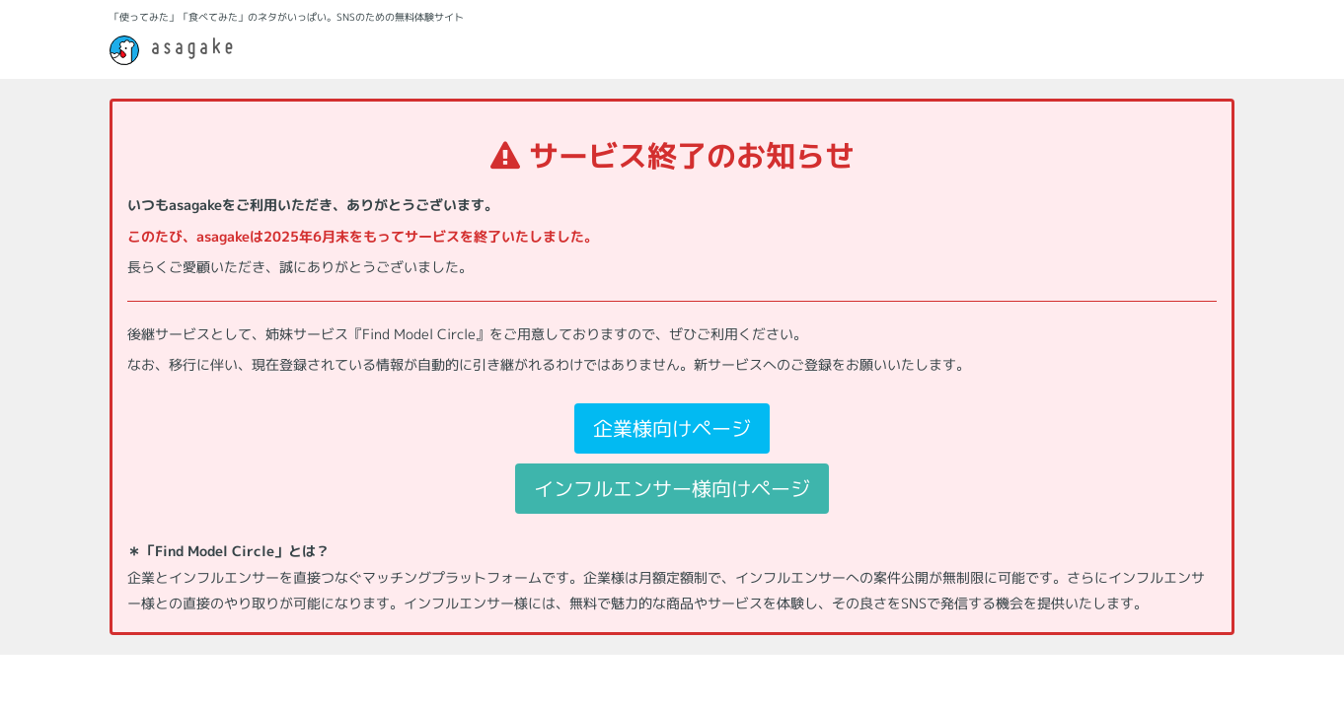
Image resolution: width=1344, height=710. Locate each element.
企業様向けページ (672, 428)
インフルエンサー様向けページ (672, 488)
